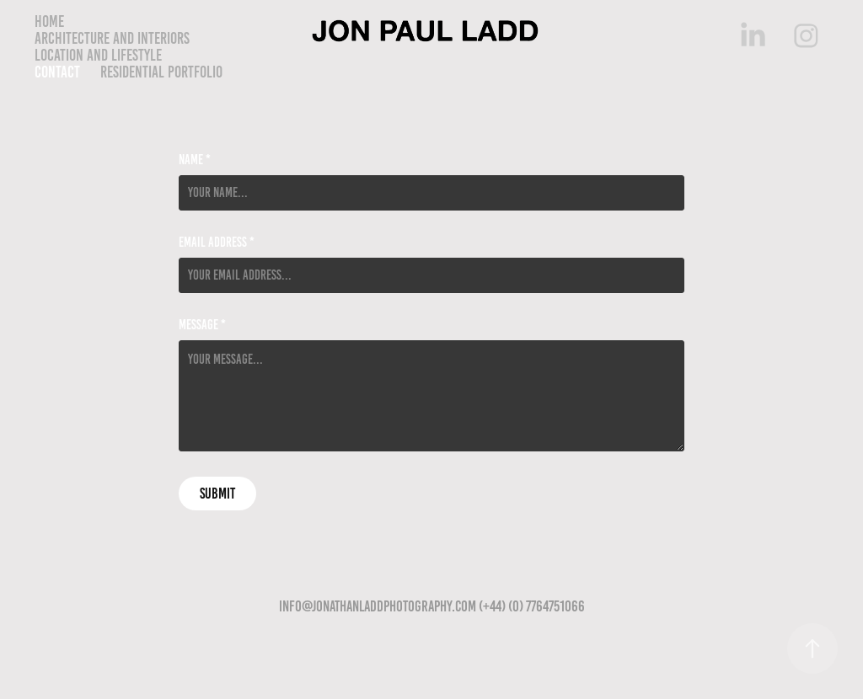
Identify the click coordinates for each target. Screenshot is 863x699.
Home (49, 21)
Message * (202, 325)
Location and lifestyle (98, 55)
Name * (195, 160)
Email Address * (217, 242)
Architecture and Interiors (112, 38)
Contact (57, 72)
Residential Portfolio (161, 72)
